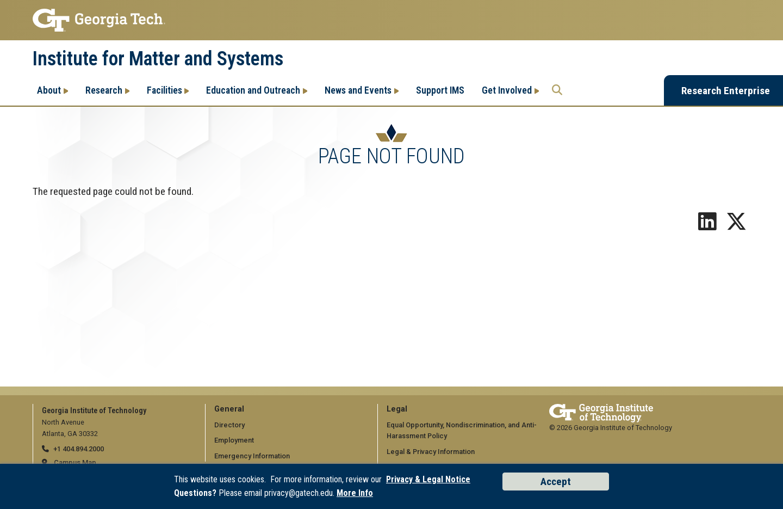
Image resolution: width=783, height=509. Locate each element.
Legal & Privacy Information (431, 451)
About (49, 90)
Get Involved (507, 90)
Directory (229, 425)
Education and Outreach (253, 90)
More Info (355, 493)
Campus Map (75, 462)
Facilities (164, 90)
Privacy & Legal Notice (428, 479)
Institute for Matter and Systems (158, 58)
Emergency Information (252, 456)
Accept (555, 481)
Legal (397, 409)
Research (103, 90)
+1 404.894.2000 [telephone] (78, 449)
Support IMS (440, 90)
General (229, 409)
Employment (234, 440)
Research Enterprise (725, 90)
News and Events (358, 90)
